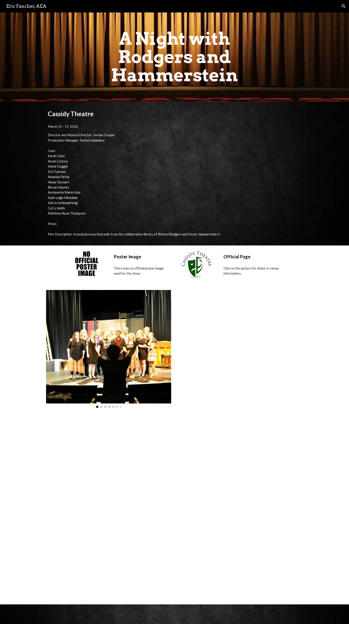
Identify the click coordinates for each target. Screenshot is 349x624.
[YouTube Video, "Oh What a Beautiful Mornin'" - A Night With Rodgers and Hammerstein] (240, 461)
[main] (174, 57)
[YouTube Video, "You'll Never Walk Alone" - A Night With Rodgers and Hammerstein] (240, 556)
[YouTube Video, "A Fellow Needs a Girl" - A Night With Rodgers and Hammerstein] (108, 461)
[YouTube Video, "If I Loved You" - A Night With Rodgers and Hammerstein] (108, 556)
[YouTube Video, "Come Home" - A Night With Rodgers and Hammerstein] (240, 346)
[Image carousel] (108, 349)
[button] (343, 6)
